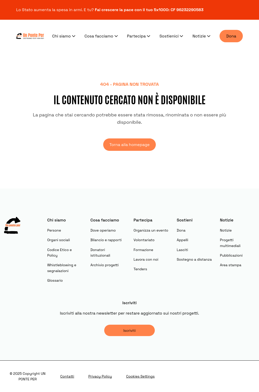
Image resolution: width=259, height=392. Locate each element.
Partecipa (139, 36)
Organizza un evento (151, 230)
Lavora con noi (146, 259)
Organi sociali (58, 240)
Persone (54, 230)
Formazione (143, 249)
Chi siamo (64, 36)
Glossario (55, 280)
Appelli (182, 240)
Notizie (202, 36)
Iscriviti (129, 330)
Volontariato (144, 240)
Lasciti (182, 249)
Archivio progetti (104, 265)
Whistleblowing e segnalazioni (61, 268)
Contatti (67, 376)
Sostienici (172, 36)
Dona (231, 36)
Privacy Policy (100, 376)
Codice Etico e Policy (59, 252)
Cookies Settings (140, 376)
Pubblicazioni (231, 255)
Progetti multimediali (230, 243)
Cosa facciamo (101, 36)
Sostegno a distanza (194, 259)
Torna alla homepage (129, 144)
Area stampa (230, 265)
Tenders (140, 269)
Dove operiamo (103, 230)
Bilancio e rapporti (106, 240)
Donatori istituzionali (100, 252)
